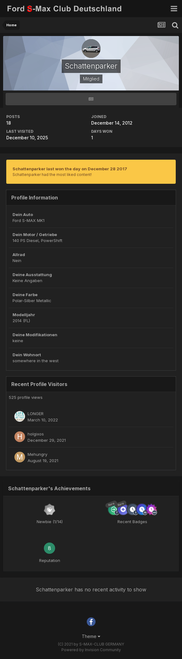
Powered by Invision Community (91, 649)
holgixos (36, 433)
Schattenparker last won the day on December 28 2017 (70, 168)
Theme (91, 636)
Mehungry (37, 454)
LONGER (36, 413)
